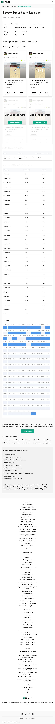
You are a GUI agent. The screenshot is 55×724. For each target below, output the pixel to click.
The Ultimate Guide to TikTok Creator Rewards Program (27, 660)
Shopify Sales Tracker (27, 504)
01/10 (33, 642)
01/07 (33, 644)
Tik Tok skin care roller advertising (12, 465)
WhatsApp (27, 690)
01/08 (27, 644)
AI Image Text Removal (27, 577)
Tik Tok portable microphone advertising (14, 460)
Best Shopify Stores (27, 593)
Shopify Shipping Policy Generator (27, 541)
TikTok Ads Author (27, 622)
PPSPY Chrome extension (27, 545)
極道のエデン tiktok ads (38, 440)
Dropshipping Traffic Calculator (27, 517)
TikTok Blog (27, 615)
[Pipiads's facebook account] (22, 714)
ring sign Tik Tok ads (9, 462)
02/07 (22, 640)
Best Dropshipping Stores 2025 (27, 579)
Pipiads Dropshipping (27, 584)
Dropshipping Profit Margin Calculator (27, 527)
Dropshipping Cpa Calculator (27, 519)
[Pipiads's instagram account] (32, 714)
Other (36, 634)
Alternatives (27, 569)
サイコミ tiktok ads (48, 443)
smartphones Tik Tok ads (10, 470)
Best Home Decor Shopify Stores (27, 606)
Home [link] (3, 6)
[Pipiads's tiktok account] (29, 714)
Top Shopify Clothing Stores (27, 601)
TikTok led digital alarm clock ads (12, 478)
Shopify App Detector (27, 514)
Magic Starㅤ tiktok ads (17, 440)
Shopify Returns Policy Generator (27, 538)
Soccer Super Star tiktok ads (27, 440)
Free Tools (27, 543)
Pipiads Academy (27, 625)
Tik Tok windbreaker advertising (12, 457)
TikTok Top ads (27, 617)
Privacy (21, 718)
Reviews (27, 572)
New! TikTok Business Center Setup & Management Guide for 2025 (27, 656)
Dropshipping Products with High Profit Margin (27, 587)
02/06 (27, 640)
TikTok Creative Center (27, 565)
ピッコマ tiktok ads (7, 440)
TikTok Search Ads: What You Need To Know (27, 652)
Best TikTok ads (27, 620)
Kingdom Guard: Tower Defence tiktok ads (17, 443)
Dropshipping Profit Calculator (27, 524)
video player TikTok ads (9, 454)
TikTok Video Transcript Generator (27, 567)
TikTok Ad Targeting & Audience (27, 509)
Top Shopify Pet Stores (27, 596)
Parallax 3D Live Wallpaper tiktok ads (7, 443)
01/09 (22, 644)
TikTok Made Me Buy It (27, 591)
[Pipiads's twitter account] (26, 714)
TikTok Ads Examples (27, 612)
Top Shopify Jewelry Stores (27, 598)
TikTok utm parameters (27, 507)
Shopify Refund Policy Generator (27, 531)
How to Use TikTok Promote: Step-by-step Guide (27, 664)
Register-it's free (15, 122)
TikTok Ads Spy (27, 557)
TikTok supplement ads (9, 476)
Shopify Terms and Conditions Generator (27, 535)
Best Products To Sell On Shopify (27, 603)
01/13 (27, 642)
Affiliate (27, 548)
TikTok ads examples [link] (11, 6)
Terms (26, 718)
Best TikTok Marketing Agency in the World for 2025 (27, 669)
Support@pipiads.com (27, 687)
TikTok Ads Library (27, 562)
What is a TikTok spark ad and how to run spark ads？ (27, 673)
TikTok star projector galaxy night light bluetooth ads (18, 473)
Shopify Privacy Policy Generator (27, 529)
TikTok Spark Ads (27, 560)
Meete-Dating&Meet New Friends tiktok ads (48, 440)
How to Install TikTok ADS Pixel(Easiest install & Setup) (28, 679)
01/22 (33, 640)
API (27, 692)
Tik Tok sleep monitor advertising (12, 468)
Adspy (27, 555)
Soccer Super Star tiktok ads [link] (24, 6)
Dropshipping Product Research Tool (27, 582)
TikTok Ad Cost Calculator (27, 522)
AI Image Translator (27, 574)
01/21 (22, 642)
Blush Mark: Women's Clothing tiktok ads (38, 443)
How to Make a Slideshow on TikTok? (27, 676)
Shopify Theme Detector (27, 512)
